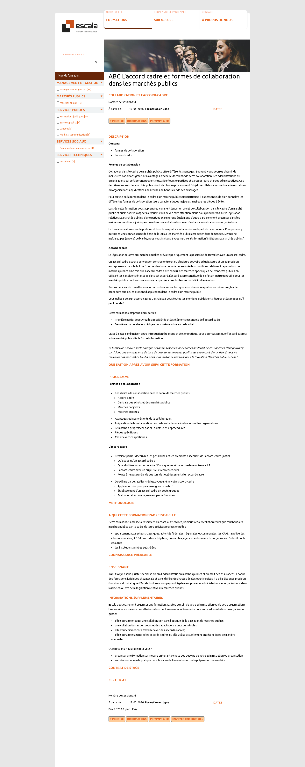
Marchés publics (71, 103)
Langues (66, 128)
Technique (67, 161)
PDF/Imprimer (159, 121)
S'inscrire (117, 121)
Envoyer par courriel (187, 719)
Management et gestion (75, 89)
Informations (137, 121)
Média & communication (75, 134)
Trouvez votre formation (73, 54)
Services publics (70, 122)
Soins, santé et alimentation (77, 148)
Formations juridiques (74, 116)
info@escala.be (79, 50)
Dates (217, 109)
